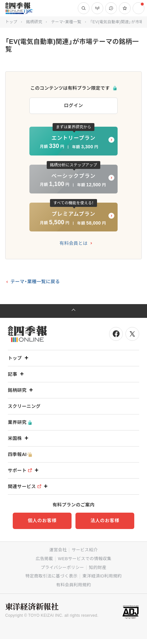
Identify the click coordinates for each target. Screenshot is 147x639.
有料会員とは (73, 243)
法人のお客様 (104, 520)
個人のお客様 (42, 520)
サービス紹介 (85, 549)
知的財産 (97, 567)
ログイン (73, 105)
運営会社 (58, 549)
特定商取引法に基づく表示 (51, 576)
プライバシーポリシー (62, 567)
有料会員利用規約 (73, 584)
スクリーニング (24, 406)
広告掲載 (44, 558)
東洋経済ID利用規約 (102, 576)
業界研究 (20, 422)
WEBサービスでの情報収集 (84, 558)
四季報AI (20, 454)
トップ (11, 22)
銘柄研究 (34, 22)
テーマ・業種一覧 (66, 22)
